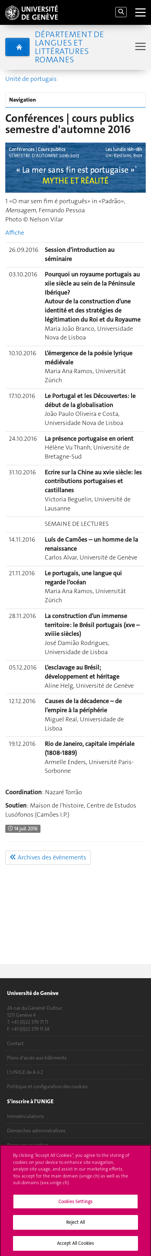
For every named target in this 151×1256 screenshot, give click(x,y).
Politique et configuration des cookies (47, 1086)
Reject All (75, 1225)
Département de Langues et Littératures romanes (69, 47)
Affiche (14, 232)
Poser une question (27, 1145)
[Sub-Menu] (139, 47)
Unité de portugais (31, 79)
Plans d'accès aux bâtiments (37, 1058)
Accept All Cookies (75, 1246)
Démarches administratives (36, 1130)
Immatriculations (25, 1116)
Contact (15, 1043)
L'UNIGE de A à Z (25, 1072)
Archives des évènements (48, 857)
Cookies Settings (75, 1204)
